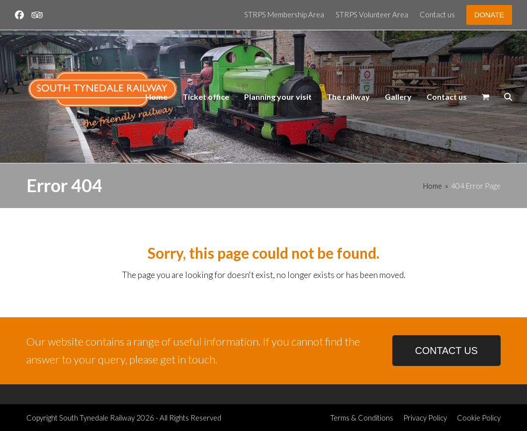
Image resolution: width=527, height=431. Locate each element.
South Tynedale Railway (97, 417)
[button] (485, 96)
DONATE (489, 15)
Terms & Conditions (361, 417)
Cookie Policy (479, 417)
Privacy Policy (425, 417)
